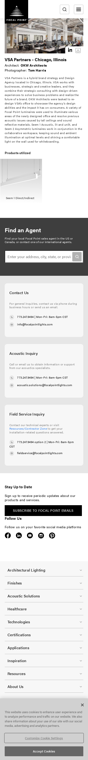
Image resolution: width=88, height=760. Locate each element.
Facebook (8, 535)
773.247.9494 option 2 (31, 442)
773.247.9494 (25, 317)
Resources (17, 673)
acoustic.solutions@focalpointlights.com (44, 385)
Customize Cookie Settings (44, 738)
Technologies (19, 621)
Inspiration (17, 660)
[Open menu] (78, 9)
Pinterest (52, 535)
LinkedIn (19, 535)
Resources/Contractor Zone (28, 428)
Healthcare (17, 609)
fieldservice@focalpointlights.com (40, 453)
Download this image (78, 50)
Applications (18, 647)
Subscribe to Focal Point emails (43, 510)
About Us (16, 686)
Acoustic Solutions (24, 596)
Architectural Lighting (26, 570)
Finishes (15, 583)
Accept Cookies (44, 751)
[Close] (82, 705)
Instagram (41, 535)
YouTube (30, 535)
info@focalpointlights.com (35, 324)
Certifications (19, 634)
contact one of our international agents (45, 242)
